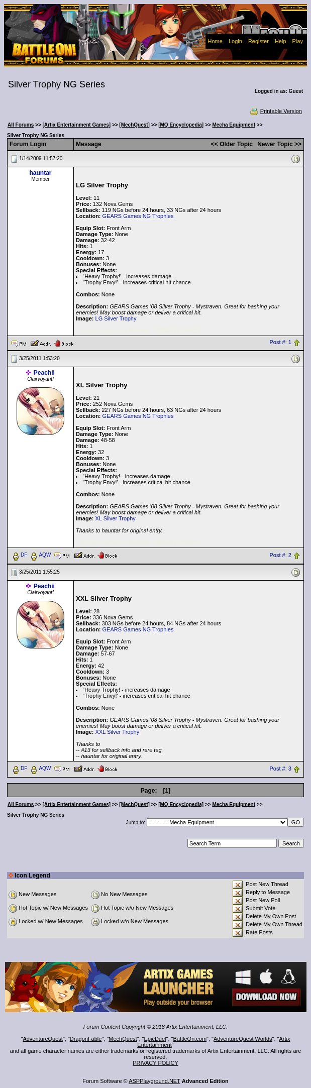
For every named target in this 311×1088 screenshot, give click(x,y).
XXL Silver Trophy (117, 732)
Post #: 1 (280, 343)
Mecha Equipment (233, 125)
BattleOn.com (189, 1039)
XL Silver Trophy (115, 518)
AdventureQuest (43, 1039)
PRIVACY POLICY (155, 1063)
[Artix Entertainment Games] (77, 125)
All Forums (21, 125)
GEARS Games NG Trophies (138, 216)
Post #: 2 (280, 555)
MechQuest (123, 1039)
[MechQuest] (134, 125)
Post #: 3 (280, 769)
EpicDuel (155, 1039)
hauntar (41, 172)
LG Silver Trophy (116, 318)
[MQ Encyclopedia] (180, 125)
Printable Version (275, 111)
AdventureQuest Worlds (243, 1039)
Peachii (44, 372)
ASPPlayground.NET (154, 1081)
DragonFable (86, 1039)
